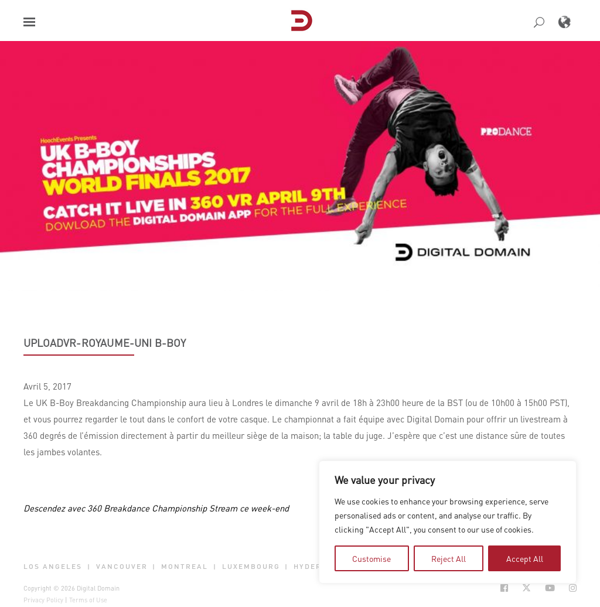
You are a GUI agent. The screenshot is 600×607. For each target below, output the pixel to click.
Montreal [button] (184, 566)
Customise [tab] (371, 558)
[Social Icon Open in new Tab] (504, 587)
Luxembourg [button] (251, 566)
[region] (448, 522)
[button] (29, 22)
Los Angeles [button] (52, 566)
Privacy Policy (43, 600)
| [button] (89, 566)
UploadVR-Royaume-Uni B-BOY (104, 342)
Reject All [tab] (448, 558)
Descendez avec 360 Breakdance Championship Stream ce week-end (156, 508)
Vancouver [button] (122, 566)
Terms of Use (88, 600)
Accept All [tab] (524, 558)
